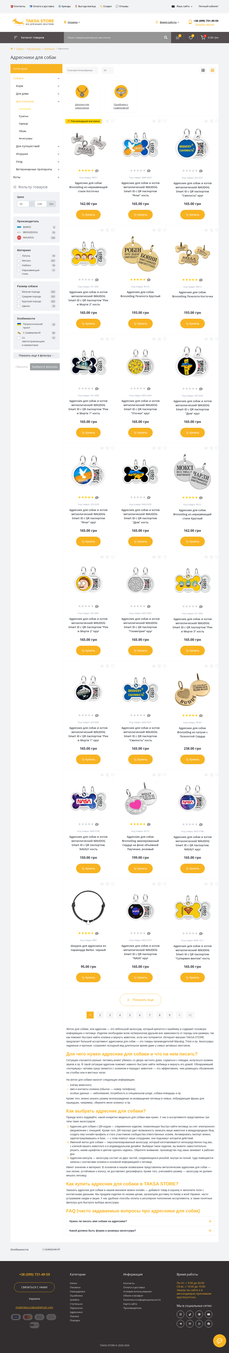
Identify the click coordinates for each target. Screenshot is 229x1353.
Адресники (76, 1312)
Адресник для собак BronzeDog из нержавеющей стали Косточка (88, 187)
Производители (132, 1308)
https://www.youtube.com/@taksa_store (208, 1314)
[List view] (203, 70)
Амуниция (49, 48)
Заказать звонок (204, 24)
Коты (16, 177)
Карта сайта (130, 1304)
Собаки (20, 48)
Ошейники (76, 1295)
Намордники (77, 1291)
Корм (19, 86)
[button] (206, 21)
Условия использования (137, 1291)
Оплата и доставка (134, 1287)
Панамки (75, 1287)
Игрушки (22, 154)
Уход (19, 161)
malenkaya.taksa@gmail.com (34, 1307)
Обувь (22, 131)
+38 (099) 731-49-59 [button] (34, 1274)
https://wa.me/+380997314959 (199, 1324)
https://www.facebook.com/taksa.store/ (208, 1324)
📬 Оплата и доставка (41, 6)
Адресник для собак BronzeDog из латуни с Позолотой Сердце (192, 732)
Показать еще (140, 1000)
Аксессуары (25, 138)
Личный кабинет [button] (208, 6)
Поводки (75, 1320)
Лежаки (74, 1316)
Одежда (23, 123)
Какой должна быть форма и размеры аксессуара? (141, 1230)
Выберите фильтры (45, 366)
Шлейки (74, 1299)
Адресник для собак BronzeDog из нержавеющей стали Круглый (192, 514)
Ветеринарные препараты (34, 169)
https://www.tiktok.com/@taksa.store (190, 1314)
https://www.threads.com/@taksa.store (199, 1314)
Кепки (73, 1283)
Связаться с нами (34, 1287)
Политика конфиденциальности (142, 1299)
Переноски (76, 1308)
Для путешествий (28, 146)
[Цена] (23, 204)
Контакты (129, 1283)
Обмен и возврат (133, 1295)
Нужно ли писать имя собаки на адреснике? (141, 1221)
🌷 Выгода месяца (85, 6)
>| (190, 1015)
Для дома (22, 93)
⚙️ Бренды (64, 6)
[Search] (165, 37)
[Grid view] (212, 70)
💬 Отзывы (122, 6)
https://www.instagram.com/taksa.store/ (181, 1314)
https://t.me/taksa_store (181, 1324)
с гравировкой (51, 1249)
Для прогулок (34, 48)
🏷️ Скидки (106, 6)
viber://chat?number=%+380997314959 (190, 1324)
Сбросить (22, 366)
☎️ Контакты (17, 6)
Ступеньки (76, 1304)
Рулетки (23, 116)
